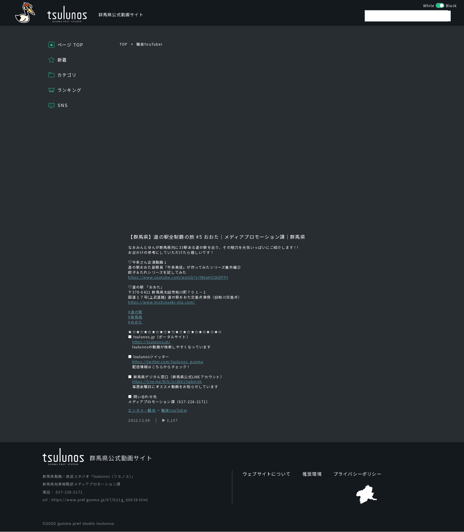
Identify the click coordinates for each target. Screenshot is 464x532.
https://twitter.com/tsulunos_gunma (168, 361)
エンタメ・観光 (141, 410)
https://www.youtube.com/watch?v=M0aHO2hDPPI (178, 277)
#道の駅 (135, 311)
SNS (62, 105)
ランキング (69, 90)
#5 (198, 236)
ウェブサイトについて (265, 474)
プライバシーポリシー (351, 474)
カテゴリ (67, 75)
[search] (409, 17)
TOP (124, 44)
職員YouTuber (149, 44)
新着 (62, 60)
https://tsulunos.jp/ (151, 341)
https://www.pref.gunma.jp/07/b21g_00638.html (99, 499)
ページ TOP (70, 44)
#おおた (135, 321)
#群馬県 (135, 316)
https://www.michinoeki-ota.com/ (161, 302)
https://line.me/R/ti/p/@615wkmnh (167, 381)
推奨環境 (308, 474)
